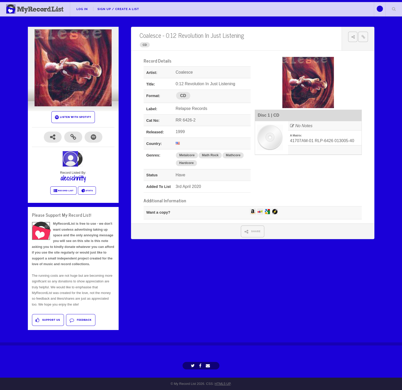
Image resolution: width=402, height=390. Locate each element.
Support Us (48, 320)
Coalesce (150, 35)
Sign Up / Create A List (118, 9)
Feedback (81, 320)
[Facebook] (201, 365)
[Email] (208, 365)
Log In (82, 9)
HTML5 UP (223, 384)
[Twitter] (193, 365)
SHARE (252, 231)
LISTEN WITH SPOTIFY (73, 117)
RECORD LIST (63, 191)
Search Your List (393, 8)
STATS (87, 191)
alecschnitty (73, 178)
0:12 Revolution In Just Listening (205, 35)
